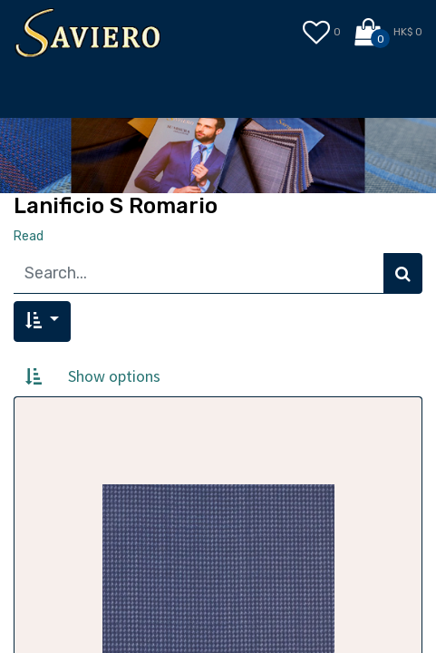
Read (29, 236)
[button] (42, 321)
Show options (114, 375)
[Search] (402, 273)
